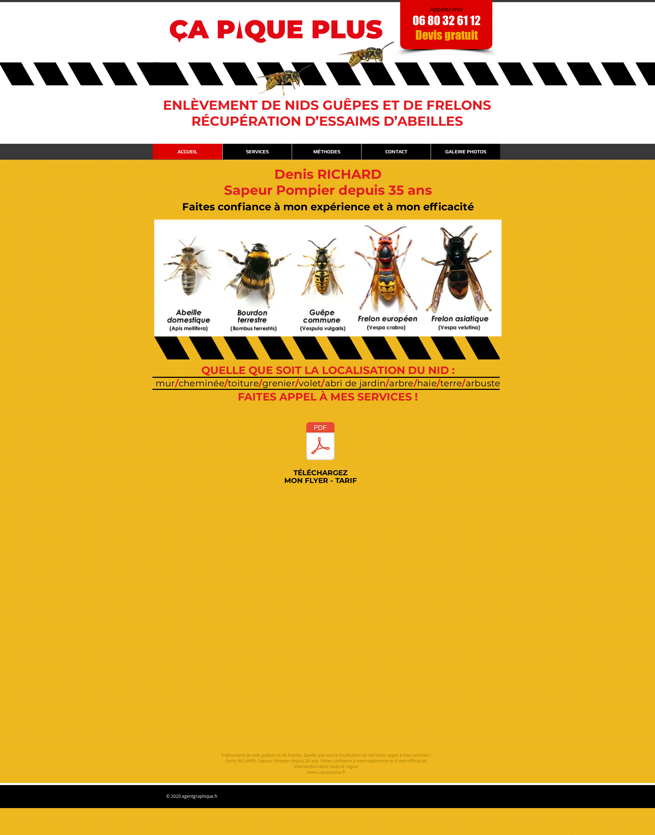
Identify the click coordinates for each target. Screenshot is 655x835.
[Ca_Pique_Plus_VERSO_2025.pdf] (320, 442)
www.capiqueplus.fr (326, 772)
